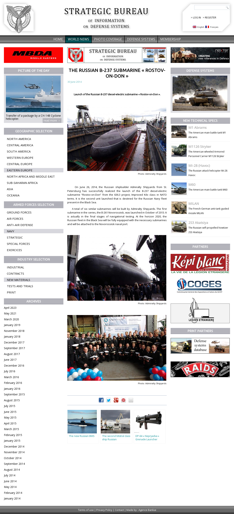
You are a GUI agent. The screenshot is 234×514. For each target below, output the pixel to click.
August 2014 (12, 469)
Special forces (18, 244)
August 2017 (12, 354)
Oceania (13, 195)
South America (19, 151)
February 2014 (13, 493)
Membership (170, 39)
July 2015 (9, 406)
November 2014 (14, 452)
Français (211, 27)
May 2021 (10, 313)
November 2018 (14, 331)
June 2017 (10, 359)
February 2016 (13, 383)
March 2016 (11, 377)
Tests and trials (20, 286)
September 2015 (14, 394)
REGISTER (210, 17)
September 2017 (14, 348)
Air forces (15, 219)
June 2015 (10, 412)
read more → (52, 120)
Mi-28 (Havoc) (199, 165)
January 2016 (12, 388)
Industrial (15, 267)
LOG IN (197, 17)
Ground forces (19, 212)
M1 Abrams (197, 127)
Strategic (15, 237)
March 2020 (11, 319)
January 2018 (12, 336)
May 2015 (10, 417)
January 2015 (12, 440)
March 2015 (11, 429)
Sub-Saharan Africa (22, 183)
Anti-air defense (20, 225)
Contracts (15, 273)
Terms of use (86, 510)
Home (58, 39)
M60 (191, 184)
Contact (119, 510)
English (198, 27)
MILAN (193, 203)
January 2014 (12, 498)
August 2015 (12, 400)
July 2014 (9, 475)
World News (78, 39)
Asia (10, 189)
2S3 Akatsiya (198, 222)
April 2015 (10, 423)
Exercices (14, 250)
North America (19, 139)
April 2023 (10, 308)
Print (11, 292)
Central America (20, 145)
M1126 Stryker (199, 146)
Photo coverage (108, 39)
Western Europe (20, 158)
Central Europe (19, 164)
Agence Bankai (147, 510)
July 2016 (9, 371)
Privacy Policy (104, 510)
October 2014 (12, 458)
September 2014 (14, 464)
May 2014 (10, 487)
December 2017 (14, 342)
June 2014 (10, 481)
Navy (10, 231)
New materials (18, 280)
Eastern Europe (19, 170)
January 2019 (12, 325)
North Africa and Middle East (31, 176)
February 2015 (13, 435)
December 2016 (14, 365)
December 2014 (14, 446)
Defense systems (141, 39)
